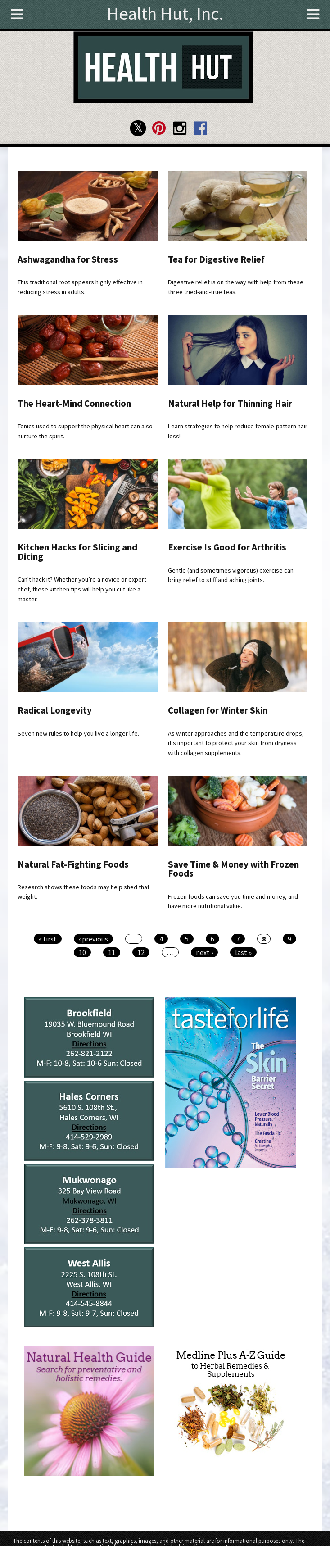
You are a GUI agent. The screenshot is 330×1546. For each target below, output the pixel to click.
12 (141, 952)
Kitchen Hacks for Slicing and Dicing (77, 552)
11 (111, 952)
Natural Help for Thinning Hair (230, 403)
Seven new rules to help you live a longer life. (78, 733)
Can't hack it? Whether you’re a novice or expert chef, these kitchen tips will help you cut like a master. (82, 589)
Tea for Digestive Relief (216, 259)
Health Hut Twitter (138, 128)
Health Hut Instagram (180, 128)
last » (243, 952)
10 (82, 952)
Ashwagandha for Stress (68, 259)
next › (204, 952)
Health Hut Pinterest (159, 128)
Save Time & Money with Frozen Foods (233, 869)
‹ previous (93, 938)
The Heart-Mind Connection (74, 403)
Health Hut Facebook (200, 128)
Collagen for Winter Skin (217, 710)
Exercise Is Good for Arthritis (227, 547)
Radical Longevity (55, 710)
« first (48, 938)
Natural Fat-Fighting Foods (73, 864)
